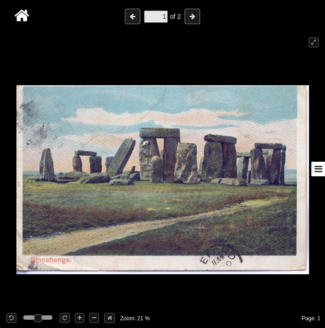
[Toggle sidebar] (318, 169)
